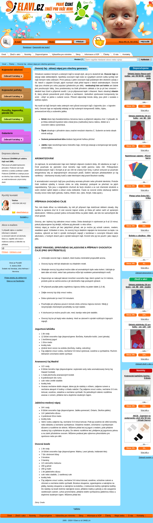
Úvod (3, 54)
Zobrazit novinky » (146, 457)
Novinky (27, 54)
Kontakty (126, 54)
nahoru (77, 509)
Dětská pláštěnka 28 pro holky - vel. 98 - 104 (140, 117)
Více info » (145, 110)
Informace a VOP (92, 54)
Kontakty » (24, 217)
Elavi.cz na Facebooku (15, 281)
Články (106, 54)
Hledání (77, 59)
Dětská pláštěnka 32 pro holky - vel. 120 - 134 (140, 326)
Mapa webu (119, 516)
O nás (115, 54)
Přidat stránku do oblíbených (15, 278)
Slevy (78, 54)
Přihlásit (5, 252)
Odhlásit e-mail (15, 252)
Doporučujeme (41, 54)
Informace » (23, 187)
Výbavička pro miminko (62, 54)
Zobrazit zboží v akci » (144, 364)
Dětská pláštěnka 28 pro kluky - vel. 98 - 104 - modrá (138, 286)
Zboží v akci (15, 54)
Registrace (27, 47)
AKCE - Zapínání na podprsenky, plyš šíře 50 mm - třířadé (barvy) (137, 418)
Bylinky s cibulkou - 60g (140, 236)
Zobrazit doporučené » (144, 273)
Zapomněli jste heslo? (41, 47)
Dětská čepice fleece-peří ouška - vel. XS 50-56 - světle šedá (138, 76)
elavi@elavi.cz (22, 212)
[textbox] (111, 59)
